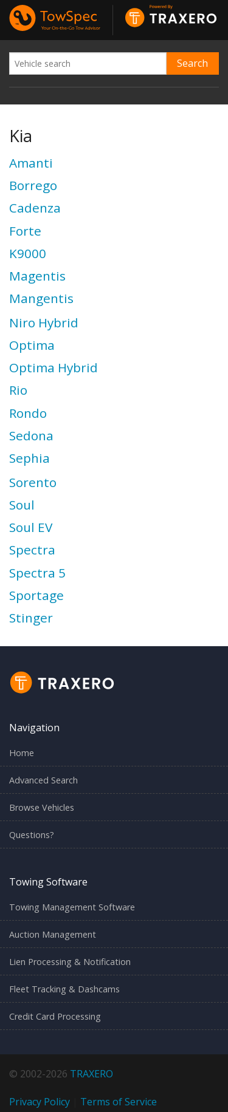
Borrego (33, 185)
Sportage (36, 595)
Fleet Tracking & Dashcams (64, 989)
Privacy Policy (39, 1101)
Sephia (29, 457)
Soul (22, 504)
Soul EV (30, 527)
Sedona (31, 435)
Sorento (33, 482)
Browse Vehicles (41, 807)
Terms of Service (118, 1101)
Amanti (31, 162)
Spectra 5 (37, 572)
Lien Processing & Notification (70, 961)
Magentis (37, 275)
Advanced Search (43, 780)
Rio (18, 389)
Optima (32, 344)
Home (21, 753)
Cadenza (35, 207)
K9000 (27, 253)
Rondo (28, 412)
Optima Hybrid (53, 367)
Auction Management (52, 934)
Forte (25, 230)
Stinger (31, 617)
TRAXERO (91, 1073)
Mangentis (41, 298)
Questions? (31, 835)
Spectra (32, 549)
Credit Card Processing (55, 1016)
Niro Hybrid (43, 322)
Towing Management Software (72, 907)
